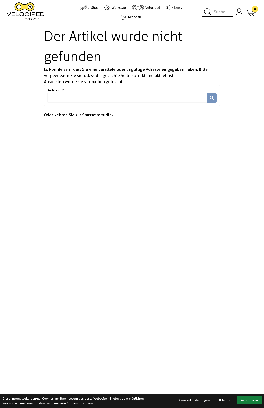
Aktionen (134, 17)
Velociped (152, 8)
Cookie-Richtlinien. (80, 403)
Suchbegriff (55, 90)
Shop (95, 8)
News (178, 8)
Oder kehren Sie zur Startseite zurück (79, 115)
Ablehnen (225, 400)
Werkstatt (119, 8)
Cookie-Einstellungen (194, 400)
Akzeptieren (249, 400)
